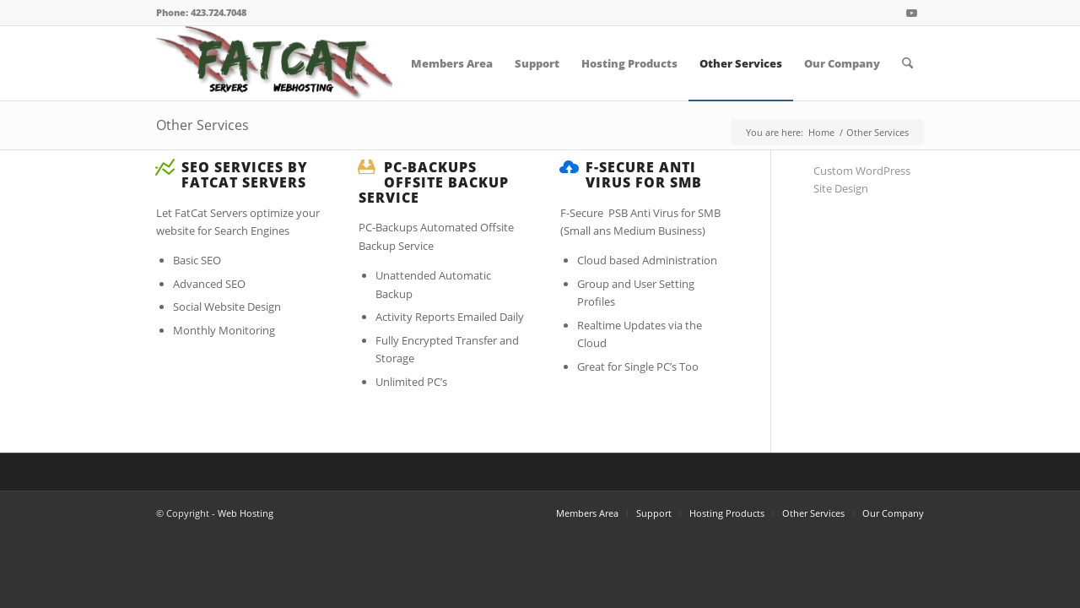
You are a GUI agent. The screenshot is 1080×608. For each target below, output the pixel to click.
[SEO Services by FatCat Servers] (164, 167)
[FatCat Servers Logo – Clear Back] (274, 63)
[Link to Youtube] (911, 12)
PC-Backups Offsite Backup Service (434, 182)
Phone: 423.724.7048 (201, 12)
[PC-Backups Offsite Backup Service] (367, 167)
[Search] (907, 63)
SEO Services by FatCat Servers (244, 175)
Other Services (202, 125)
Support (654, 513)
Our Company (893, 513)
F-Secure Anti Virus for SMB (644, 175)
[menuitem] (452, 63)
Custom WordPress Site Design (861, 179)
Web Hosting (245, 513)
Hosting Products (726, 513)
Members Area (587, 513)
